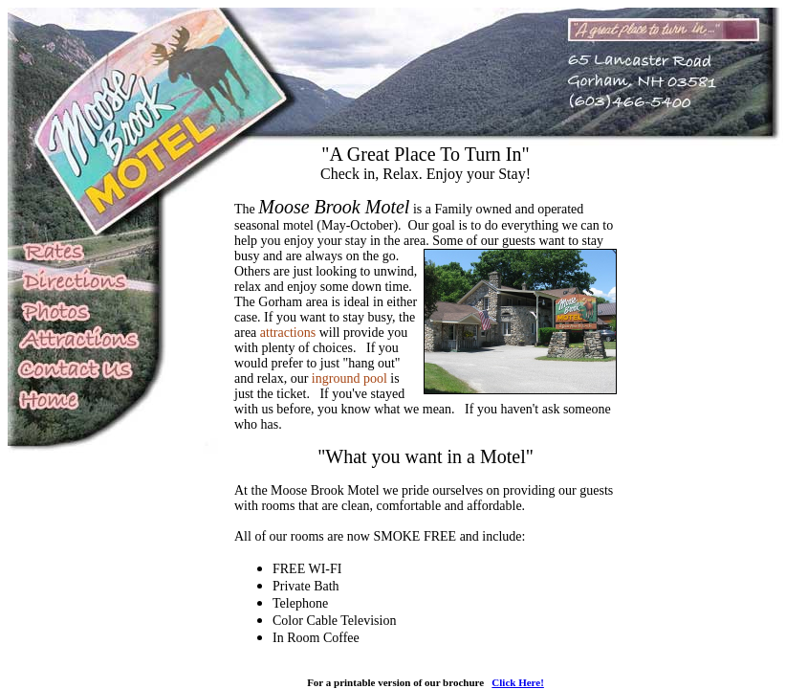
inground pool (349, 378)
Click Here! (517, 682)
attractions (288, 332)
